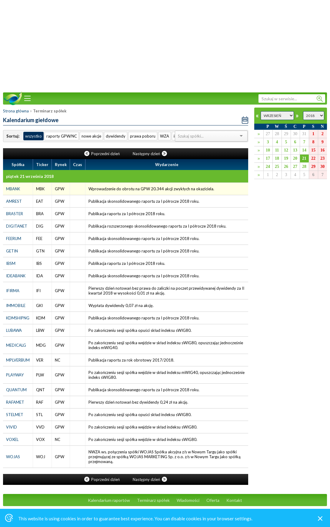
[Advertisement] (165, 45)
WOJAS (13, 456)
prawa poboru (142, 136)
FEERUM (13, 238)
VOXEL (12, 439)
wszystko (33, 136)
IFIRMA (12, 290)
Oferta (212, 500)
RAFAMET (15, 402)
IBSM (10, 263)
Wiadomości (188, 500)
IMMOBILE (15, 305)
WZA (164, 136)
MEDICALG (16, 345)
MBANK (13, 188)
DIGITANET (16, 226)
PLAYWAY (15, 374)
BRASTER (14, 213)
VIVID (11, 427)
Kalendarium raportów (109, 500)
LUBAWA (14, 330)
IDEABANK (15, 275)
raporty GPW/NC (61, 136)
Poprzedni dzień (102, 153)
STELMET (14, 414)
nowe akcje (91, 136)
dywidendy (115, 136)
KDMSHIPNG (17, 317)
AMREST (14, 201)
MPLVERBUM (18, 360)
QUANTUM (16, 389)
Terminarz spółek (153, 500)
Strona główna (16, 110)
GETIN (12, 250)
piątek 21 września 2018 (30, 176)
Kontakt (234, 500)
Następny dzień (150, 153)
